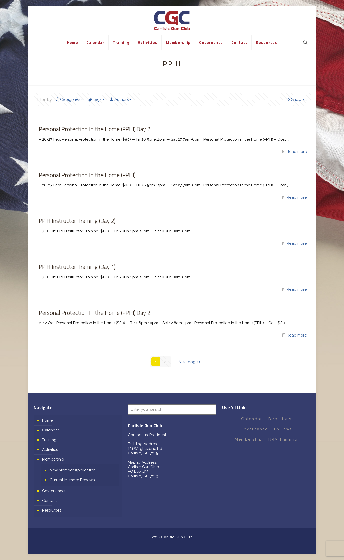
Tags (96, 99)
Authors (121, 99)
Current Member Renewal (73, 479)
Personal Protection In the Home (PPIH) (87, 174)
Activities (50, 449)
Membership (53, 459)
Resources (51, 510)
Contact (49, 500)
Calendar (50, 430)
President (157, 434)
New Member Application (73, 470)
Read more (297, 151)
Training (49, 439)
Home (47, 420)
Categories (70, 99)
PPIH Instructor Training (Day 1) (77, 266)
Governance (53, 490)
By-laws (283, 429)
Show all (297, 99)
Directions (279, 418)
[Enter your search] (172, 409)
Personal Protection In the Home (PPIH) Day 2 (94, 129)
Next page (190, 361)
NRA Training (283, 439)
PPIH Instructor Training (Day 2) (77, 220)
